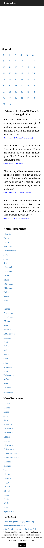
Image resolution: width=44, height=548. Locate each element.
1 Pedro (7, 486)
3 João (6, 503)
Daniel (7, 342)
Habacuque (8, 375)
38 (10, 91)
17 (27, 67)
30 (33, 79)
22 (22, 73)
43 (4, 97)
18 (33, 67)
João (6, 416)
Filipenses (8, 445)
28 (22, 79)
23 (27, 73)
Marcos (7, 407)
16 (22, 67)
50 (10, 103)
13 (4, 67)
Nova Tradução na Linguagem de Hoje (19, 522)
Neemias (7, 296)
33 (16, 85)
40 (22, 91)
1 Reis (6, 275)
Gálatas (7, 437)
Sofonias (7, 379)
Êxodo (6, 238)
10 (22, 61)
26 (10, 79)
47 (27, 97)
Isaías (6, 325)
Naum (6, 371)
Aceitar (22, 545)
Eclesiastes (8, 317)
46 (22, 97)
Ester (6, 300)
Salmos (7, 309)
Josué (6, 255)
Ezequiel (7, 338)
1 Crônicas (8, 284)
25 (4, 79)
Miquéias (8, 367)
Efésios (7, 441)
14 (10, 67)
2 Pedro (7, 491)
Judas (6, 507)
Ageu (6, 383)
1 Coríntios (8, 428)
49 (4, 103)
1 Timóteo (8, 461)
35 (27, 85)
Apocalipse (8, 511)
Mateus (7, 403)
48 (33, 97)
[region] (22, 25)
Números (8, 246)
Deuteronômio (10, 250)
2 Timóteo (8, 466)
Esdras (7, 292)
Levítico (7, 242)
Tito (5, 470)
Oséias (7, 346)
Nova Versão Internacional (14, 525)
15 (16, 67)
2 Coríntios (8, 432)
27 (16, 79)
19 (4, 73)
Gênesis (7, 234)
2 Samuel (8, 271)
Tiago (6, 482)
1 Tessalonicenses (11, 453)
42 (33, 91)
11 (27, 61)
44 (10, 97)
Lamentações (9, 333)
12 (33, 61)
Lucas (6, 412)
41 (27, 91)
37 (4, 91)
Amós (6, 354)
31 (4, 85)
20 (10, 73)
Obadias (7, 358)
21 (16, 73)
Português (10, 516)
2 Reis (6, 279)
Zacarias (7, 387)
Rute (6, 263)
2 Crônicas (8, 288)
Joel (5, 350)
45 (16, 97)
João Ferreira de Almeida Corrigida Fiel (20, 529)
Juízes (6, 259)
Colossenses (9, 449)
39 (16, 91)
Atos (6, 420)
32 (10, 85)
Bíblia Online (10, 3)
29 (27, 79)
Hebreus (7, 478)
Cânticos (7, 321)
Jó (5, 304)
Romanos (8, 424)
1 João (6, 495)
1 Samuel (8, 267)
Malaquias (8, 392)
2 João (6, 499)
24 (33, 73)
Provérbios (8, 313)
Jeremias (7, 329)
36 (33, 85)
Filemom (8, 474)
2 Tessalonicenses (11, 457)
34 (22, 85)
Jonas (6, 363)
